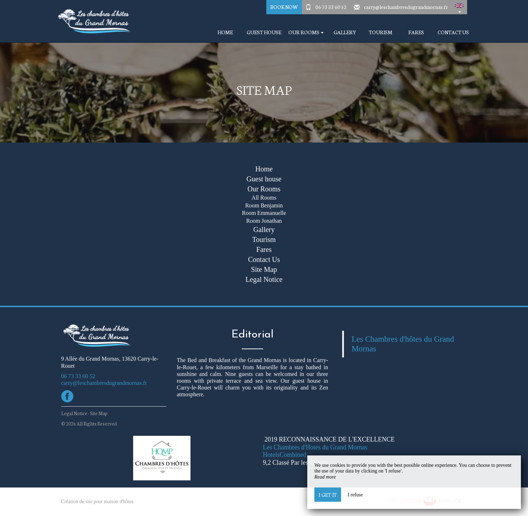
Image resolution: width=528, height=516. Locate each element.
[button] (459, 7)
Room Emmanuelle (264, 213)
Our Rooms (264, 189)
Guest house (264, 32)
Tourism (380, 32)
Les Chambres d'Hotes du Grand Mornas (315, 447)
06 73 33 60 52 (331, 6)
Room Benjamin (264, 205)
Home (225, 32)
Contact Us (453, 32)
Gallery (345, 32)
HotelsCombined (284, 454)
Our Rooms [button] (306, 32)
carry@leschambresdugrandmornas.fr (406, 6)
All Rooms (264, 198)
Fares (416, 32)
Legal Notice (264, 279)
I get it (328, 494)
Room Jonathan (264, 221)
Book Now (284, 6)
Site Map (264, 269)
